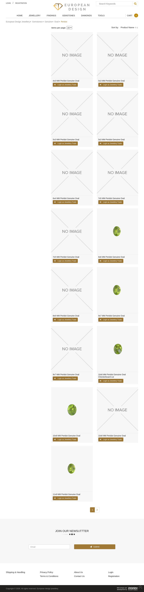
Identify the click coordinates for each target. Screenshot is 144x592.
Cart (132, 15)
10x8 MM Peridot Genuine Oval (66, 436)
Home (20, 15)
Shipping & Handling (15, 572)
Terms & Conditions (49, 576)
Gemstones (68, 15)
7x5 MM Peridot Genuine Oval (111, 198)
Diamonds (86, 15)
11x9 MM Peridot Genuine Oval (66, 494)
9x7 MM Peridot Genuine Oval (111, 316)
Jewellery (34, 15)
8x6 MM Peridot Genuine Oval (111, 257)
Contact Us (79, 576)
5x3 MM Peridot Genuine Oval (111, 81)
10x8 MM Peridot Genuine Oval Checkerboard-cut (112, 375)
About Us (78, 572)
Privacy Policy (46, 572)
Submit (94, 546)
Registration (21, 3)
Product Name (129, 27)
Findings (51, 15)
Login (8, 3)
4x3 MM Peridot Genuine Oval (66, 81)
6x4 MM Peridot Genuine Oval (66, 198)
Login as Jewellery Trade (65, 84)
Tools (101, 15)
